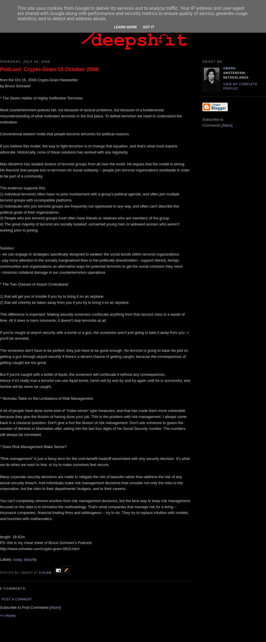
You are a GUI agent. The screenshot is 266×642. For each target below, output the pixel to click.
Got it (148, 27)
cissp (17, 559)
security (30, 559)
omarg (229, 68)
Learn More (125, 27)
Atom (55, 607)
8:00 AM (46, 572)
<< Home (7, 615)
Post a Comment (17, 599)
